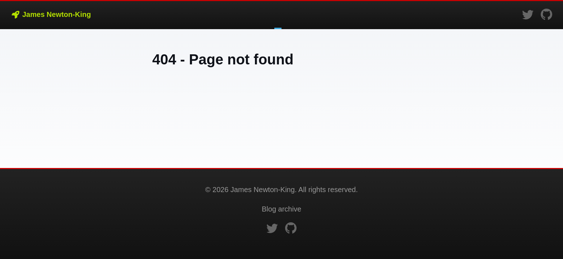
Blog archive (281, 209)
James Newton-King (51, 14)
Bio (285, 15)
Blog (278, 15)
